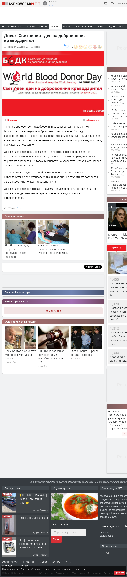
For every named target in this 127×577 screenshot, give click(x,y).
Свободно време (83, 26)
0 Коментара (92, 120)
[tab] (117, 249)
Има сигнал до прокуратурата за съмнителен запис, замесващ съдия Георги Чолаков (20, 358)
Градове (110, 26)
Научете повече (79, 569)
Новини (55, 26)
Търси (56, 539)
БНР (19, 208)
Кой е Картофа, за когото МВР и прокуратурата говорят (53, 354)
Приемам (119, 573)
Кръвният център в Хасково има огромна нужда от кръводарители (53, 249)
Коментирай (53, 310)
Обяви (56, 562)
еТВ (68, 562)
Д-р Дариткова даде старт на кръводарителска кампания (17, 251)
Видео (43, 562)
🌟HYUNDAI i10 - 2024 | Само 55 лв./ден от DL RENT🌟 (33, 521)
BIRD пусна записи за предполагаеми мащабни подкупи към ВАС (84, 356)
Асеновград (10, 562)
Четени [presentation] (116, 248)
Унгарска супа (59, 524)
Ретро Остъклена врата (33, 540)
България (12, 120)
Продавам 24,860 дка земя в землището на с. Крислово (33, 498)
